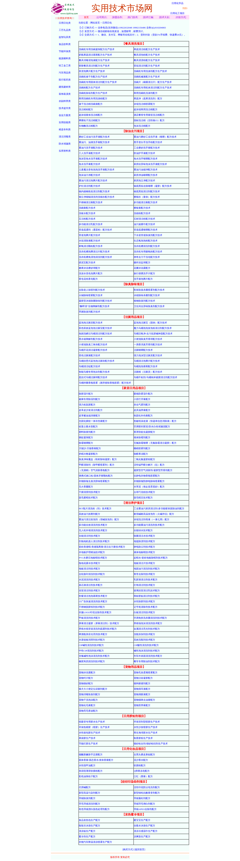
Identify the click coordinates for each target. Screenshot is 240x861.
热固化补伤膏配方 (143, 415)
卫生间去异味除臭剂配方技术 (149, 306)
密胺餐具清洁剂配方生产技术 (94, 65)
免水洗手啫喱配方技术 (146, 158)
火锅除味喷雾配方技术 (91, 295)
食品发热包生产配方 (89, 820)
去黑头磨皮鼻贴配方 (144, 754)
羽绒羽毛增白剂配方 (144, 803)
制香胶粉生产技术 (143, 738)
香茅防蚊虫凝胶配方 (144, 432)
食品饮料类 (65, 44)
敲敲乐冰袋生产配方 (89, 825)
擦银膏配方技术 (142, 207)
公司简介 (101, 17)
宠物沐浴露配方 (87, 672)
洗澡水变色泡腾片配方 (91, 273)
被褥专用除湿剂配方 (89, 399)
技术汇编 (148, 17)
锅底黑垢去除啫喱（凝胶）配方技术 (153, 186)
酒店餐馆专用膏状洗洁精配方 (149, 115)
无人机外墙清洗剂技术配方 (93, 530)
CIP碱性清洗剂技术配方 (91, 645)
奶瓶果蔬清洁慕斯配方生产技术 (95, 54)
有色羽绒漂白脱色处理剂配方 (94, 809)
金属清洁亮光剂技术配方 (147, 628)
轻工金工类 (65, 65)
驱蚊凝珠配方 (86, 437)
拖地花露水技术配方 (89, 563)
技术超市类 (65, 108)
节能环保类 (65, 51)
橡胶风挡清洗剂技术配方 (92, 661)
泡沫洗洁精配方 (142, 125)
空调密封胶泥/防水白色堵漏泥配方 (152, 426)
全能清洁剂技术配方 (89, 535)
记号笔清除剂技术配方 (146, 607)
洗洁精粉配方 (86, 109)
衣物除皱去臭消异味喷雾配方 (94, 481)
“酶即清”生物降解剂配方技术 (94, 306)
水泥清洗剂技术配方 (89, 579)
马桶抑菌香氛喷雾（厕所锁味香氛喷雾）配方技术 (105, 382)
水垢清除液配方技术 (89, 240)
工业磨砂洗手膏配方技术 (147, 147)
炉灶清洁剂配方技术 (89, 186)
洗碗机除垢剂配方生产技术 (93, 93)
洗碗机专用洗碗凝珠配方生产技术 (96, 49)
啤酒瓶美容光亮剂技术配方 (93, 634)
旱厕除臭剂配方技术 (89, 311)
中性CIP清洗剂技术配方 (91, 650)
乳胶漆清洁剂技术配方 (146, 579)
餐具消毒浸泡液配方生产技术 (94, 60)
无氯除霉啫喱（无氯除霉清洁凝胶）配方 (155, 443)
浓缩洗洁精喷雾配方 (144, 104)
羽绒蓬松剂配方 (142, 798)
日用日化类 (65, 23)
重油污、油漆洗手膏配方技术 (94, 142)
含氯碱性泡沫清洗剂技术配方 (94, 656)
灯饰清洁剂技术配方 (144, 585)
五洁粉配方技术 (87, 218)
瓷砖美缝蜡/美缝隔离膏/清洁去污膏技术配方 (102, 546)
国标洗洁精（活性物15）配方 (149, 120)
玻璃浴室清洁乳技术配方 (147, 590)
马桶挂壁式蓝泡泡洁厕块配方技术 (96, 361)
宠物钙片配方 (86, 678)
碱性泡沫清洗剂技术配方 (147, 650)
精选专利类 (65, 129)
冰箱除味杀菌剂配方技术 (147, 295)
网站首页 (95, 22)
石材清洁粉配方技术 (144, 218)
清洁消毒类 (65, 136)
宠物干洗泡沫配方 (88, 699)
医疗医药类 (65, 79)
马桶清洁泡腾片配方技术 (147, 361)
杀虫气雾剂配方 (142, 404)
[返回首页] (139, 849)
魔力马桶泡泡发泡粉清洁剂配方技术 (153, 328)
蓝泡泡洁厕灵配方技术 (91, 322)
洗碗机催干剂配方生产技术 (93, 76)
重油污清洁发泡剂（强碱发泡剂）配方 (99, 519)
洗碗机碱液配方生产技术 (147, 76)
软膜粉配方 (140, 765)
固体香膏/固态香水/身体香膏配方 (96, 760)
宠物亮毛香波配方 (88, 710)
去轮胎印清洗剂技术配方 (92, 574)
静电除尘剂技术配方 (144, 546)
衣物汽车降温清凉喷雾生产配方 (95, 842)
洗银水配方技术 (87, 213)
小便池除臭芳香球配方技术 (148, 339)
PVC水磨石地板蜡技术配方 (93, 557)
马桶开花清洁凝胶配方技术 (93, 350)
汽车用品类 (65, 72)
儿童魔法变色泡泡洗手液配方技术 (96, 169)
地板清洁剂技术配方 (89, 568)
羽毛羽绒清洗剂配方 (89, 803)
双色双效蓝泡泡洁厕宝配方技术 (95, 328)
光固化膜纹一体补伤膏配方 (93, 421)
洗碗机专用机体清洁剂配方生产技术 (153, 87)
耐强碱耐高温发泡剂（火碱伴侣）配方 (154, 514)
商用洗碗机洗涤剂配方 (146, 93)
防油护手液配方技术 (144, 153)
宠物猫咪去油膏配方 (144, 699)
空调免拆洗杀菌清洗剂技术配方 (150, 617)
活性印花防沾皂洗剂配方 (147, 787)
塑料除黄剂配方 (87, 432)
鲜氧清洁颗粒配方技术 (91, 246)
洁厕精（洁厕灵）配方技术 (148, 371)
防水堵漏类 (65, 143)
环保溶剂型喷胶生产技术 (147, 721)
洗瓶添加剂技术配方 (144, 634)
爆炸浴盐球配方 (142, 262)
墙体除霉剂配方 (142, 437)
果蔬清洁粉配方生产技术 (147, 49)
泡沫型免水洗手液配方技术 (93, 158)
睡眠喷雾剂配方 (142, 448)
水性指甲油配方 (87, 765)
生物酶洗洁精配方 (88, 125)
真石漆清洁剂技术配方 (91, 585)
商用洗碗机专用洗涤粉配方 (93, 98)
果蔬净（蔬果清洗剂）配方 (148, 98)
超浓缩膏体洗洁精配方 (91, 115)
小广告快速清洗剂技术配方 (93, 601)
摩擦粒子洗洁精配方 (89, 120)
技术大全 (164, 17)
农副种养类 (65, 101)
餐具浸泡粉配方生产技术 (147, 54)
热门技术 (132, 17)
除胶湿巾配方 (86, 393)
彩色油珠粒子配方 (88, 776)
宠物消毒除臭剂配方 (89, 694)
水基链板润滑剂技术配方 (92, 639)
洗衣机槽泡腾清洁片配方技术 (94, 251)
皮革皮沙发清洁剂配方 (91, 410)
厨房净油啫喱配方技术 (146, 175)
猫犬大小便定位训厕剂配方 (93, 689)
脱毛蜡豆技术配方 (143, 497)
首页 (86, 17)
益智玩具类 (65, 37)
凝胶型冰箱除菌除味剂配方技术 (95, 300)
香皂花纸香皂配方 (88, 279)
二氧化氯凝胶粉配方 (144, 459)
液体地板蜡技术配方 (144, 552)
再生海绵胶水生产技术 (146, 732)
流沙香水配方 (141, 760)
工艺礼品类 (65, 30)
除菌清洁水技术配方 (144, 535)
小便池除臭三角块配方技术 (93, 344)
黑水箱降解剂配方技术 (91, 339)
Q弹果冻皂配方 (142, 771)
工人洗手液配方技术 (89, 153)
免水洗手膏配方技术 (89, 164)
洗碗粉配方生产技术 (89, 87)
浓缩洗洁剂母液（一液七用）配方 (151, 519)
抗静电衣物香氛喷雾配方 (147, 475)
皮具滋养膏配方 (142, 410)
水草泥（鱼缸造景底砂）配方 (149, 486)
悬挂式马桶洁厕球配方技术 (93, 377)
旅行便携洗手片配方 (144, 273)
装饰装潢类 (65, 94)
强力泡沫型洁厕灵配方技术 (148, 355)
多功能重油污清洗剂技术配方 (149, 525)
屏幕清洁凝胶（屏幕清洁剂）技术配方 (99, 623)
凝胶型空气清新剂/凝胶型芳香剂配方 (153, 470)
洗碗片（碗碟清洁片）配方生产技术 (153, 82)
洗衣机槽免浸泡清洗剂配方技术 (95, 257)
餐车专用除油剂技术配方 (147, 661)
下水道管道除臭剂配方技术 (148, 235)
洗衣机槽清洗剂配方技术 (147, 246)
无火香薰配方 (86, 486)
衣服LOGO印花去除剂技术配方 (95, 612)
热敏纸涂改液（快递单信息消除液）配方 (155, 421)
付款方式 (181, 17)
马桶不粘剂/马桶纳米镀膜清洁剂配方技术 (155, 377)
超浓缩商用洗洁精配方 (146, 109)
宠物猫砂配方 (86, 683)
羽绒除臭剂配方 (87, 798)
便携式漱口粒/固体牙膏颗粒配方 (96, 475)
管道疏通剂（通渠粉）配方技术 (95, 229)
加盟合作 (117, 17)
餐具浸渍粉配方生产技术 (147, 60)
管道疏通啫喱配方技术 (146, 229)
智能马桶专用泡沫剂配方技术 (94, 371)
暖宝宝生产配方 (142, 820)
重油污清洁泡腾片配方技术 (93, 180)
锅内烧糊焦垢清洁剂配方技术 (94, 191)
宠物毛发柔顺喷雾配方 (146, 672)
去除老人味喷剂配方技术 (92, 289)
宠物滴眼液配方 (142, 694)
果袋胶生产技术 (87, 738)
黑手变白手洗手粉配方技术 (148, 142)
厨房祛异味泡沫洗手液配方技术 (150, 164)
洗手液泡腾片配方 (143, 279)
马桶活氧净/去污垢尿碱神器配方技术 (153, 333)
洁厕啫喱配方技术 (143, 350)
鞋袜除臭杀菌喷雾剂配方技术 (149, 289)
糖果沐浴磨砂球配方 (89, 268)
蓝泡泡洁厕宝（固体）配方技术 (150, 322)
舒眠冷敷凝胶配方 (88, 453)
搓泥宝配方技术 (87, 262)
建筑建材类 (65, 86)
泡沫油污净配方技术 (89, 175)
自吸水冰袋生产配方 (144, 825)
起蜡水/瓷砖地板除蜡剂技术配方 (151, 557)
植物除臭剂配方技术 (144, 300)
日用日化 (107, 22)
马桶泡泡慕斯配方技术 (146, 366)
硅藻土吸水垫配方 (88, 426)
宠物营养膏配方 (142, 705)
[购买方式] (128, 849)
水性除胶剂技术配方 (144, 601)
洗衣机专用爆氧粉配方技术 (148, 251)
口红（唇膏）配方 (143, 776)
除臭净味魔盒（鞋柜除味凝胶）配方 (98, 459)
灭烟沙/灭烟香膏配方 (90, 448)
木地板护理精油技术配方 (92, 552)
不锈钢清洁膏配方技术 (91, 202)
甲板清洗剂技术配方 (89, 617)
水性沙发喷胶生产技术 (146, 727)
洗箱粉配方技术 (142, 213)
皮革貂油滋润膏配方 (89, 415)
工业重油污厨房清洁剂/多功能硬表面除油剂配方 (159, 508)
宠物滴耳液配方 (142, 689)
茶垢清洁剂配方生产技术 (147, 65)
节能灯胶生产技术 (88, 743)
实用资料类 (65, 150)
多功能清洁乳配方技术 (91, 224)
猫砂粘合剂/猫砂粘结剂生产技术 (151, 743)
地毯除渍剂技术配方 (144, 541)
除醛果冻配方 (141, 453)
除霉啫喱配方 (86, 443)
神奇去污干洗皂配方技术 (147, 257)
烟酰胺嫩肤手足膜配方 (91, 754)
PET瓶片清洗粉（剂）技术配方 (95, 508)
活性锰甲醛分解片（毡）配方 (149, 464)
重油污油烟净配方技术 (146, 169)
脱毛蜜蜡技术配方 (88, 497)
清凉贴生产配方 (87, 831)
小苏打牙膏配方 (142, 399)
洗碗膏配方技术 (87, 207)
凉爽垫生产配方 (142, 836)
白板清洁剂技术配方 (144, 612)
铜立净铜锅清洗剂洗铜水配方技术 (96, 197)
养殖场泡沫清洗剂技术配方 (148, 623)
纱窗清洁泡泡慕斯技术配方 (93, 596)
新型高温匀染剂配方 (89, 792)
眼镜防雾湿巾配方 (143, 393)
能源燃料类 (65, 58)
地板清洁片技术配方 (144, 563)
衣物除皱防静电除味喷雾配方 (149, 481)
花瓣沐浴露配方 (142, 268)
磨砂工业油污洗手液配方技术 (94, 136)
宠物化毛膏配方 (87, 705)
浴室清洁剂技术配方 (89, 590)
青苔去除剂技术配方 (144, 574)
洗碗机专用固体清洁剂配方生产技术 (98, 82)
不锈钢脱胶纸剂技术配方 (92, 607)
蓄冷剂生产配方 (87, 836)
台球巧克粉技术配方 (144, 492)
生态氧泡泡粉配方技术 (146, 240)
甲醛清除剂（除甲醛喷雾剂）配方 (96, 464)
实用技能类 (65, 122)
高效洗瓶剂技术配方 (144, 639)
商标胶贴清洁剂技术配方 (147, 596)
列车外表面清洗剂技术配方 (148, 656)
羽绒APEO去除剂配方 (145, 809)
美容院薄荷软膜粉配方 (91, 771)
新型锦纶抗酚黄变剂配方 (147, 792)
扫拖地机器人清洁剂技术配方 (94, 541)
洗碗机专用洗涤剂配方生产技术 (150, 71)
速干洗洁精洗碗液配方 (91, 104)
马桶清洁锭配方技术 (89, 366)
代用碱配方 (85, 787)
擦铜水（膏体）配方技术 (147, 197)
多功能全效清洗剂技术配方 (93, 525)
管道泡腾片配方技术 (89, 235)
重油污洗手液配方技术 (91, 147)
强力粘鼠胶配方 (87, 404)
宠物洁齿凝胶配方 (143, 678)
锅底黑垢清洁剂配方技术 (147, 191)
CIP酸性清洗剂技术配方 (146, 645)
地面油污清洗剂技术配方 (147, 568)
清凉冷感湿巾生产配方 (146, 831)
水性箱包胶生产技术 (89, 732)
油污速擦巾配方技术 (144, 224)
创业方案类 (65, 115)
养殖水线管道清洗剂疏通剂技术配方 (98, 628)
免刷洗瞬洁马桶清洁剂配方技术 (95, 333)
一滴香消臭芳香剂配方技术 (148, 344)
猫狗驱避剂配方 (142, 683)
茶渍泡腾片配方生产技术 (92, 71)
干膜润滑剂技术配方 (89, 492)
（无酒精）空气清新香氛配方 (94, 470)
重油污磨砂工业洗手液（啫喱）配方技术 (155, 136)
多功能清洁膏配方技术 (146, 202)
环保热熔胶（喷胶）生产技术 (94, 727)
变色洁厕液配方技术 (89, 355)
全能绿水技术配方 (143, 530)
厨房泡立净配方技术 (144, 180)
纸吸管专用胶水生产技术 (92, 721)
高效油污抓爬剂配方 (89, 514)
